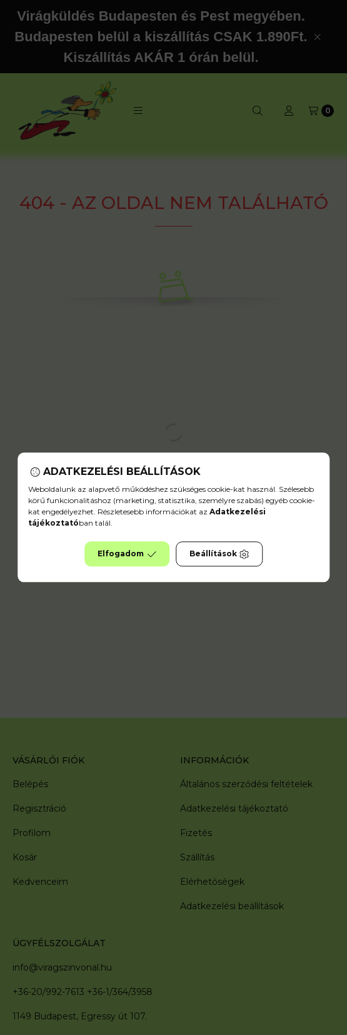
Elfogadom (127, 554)
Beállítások (219, 554)
